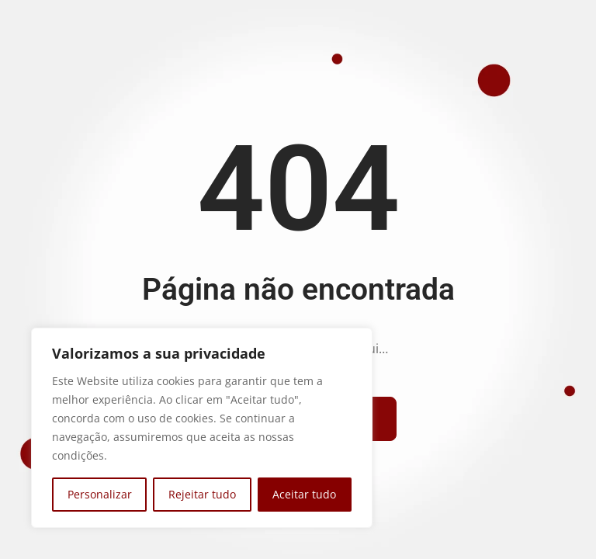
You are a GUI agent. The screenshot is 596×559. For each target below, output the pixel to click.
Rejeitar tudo (202, 494)
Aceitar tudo (304, 494)
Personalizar (100, 494)
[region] (201, 428)
